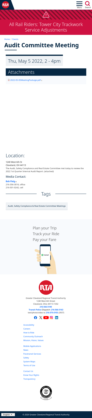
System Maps (29, 361)
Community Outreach (33, 336)
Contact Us (28, 371)
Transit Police (35, 309)
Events (15, 39)
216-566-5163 (57, 309)
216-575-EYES (52, 312)
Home (7, 39)
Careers (26, 328)
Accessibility (28, 325)
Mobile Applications (32, 346)
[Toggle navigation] (79, 5)
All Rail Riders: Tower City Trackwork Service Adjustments (46, 27)
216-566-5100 (46, 306)
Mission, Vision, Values (33, 340)
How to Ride (28, 332)
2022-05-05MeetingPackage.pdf (26, 80)
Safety (26, 357)
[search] (87, 3)
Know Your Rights (31, 375)
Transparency (29, 379)
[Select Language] (8, 414)
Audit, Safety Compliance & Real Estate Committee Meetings (37, 206)
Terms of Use (29, 365)
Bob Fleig (11, 181)
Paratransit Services (32, 354)
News (25, 350)
